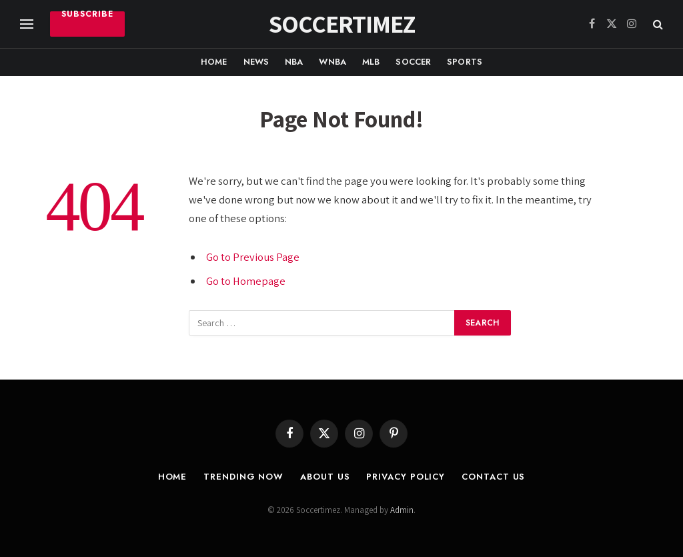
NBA (294, 61)
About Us (325, 476)
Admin (402, 510)
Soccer (413, 61)
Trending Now (243, 476)
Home (214, 61)
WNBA (332, 61)
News (256, 61)
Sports (464, 61)
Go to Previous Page (252, 256)
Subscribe (87, 15)
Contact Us (493, 476)
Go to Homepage (245, 280)
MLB (371, 61)
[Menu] (26, 24)
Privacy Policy (405, 476)
